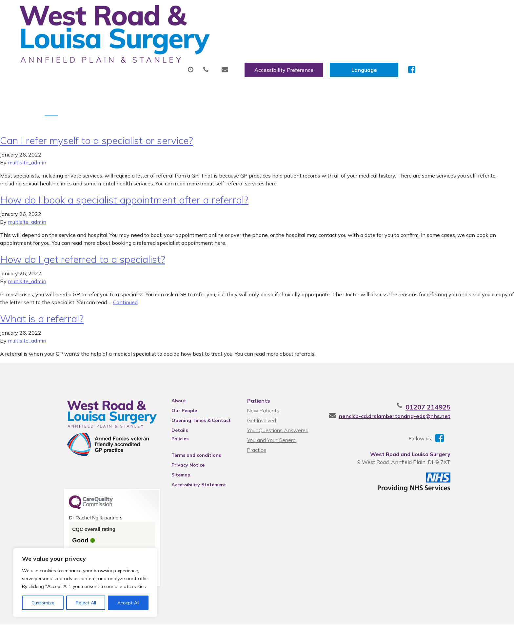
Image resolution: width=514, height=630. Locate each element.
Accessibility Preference (363, 12)
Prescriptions (237, 32)
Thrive (464, 619)
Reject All (86, 603)
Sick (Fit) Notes (295, 32)
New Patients (388, 32)
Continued (125, 280)
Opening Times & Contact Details (192, 400)
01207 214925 (448, 385)
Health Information (454, 32)
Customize (42, 603)
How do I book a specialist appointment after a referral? (124, 178)
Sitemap (171, 453)
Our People (175, 389)
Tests (342, 32)
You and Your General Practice (281, 418)
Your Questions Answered (276, 408)
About (121, 32)
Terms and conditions (187, 433)
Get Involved (260, 398)
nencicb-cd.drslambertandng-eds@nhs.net (415, 394)
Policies (170, 417)
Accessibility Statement (189, 463)
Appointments (176, 32)
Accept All (128, 603)
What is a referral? (42, 297)
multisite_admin (27, 140)
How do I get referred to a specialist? (82, 237)
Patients (257, 379)
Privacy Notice (178, 443)
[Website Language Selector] (443, 12)
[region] (85, 582)
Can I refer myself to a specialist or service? (96, 119)
